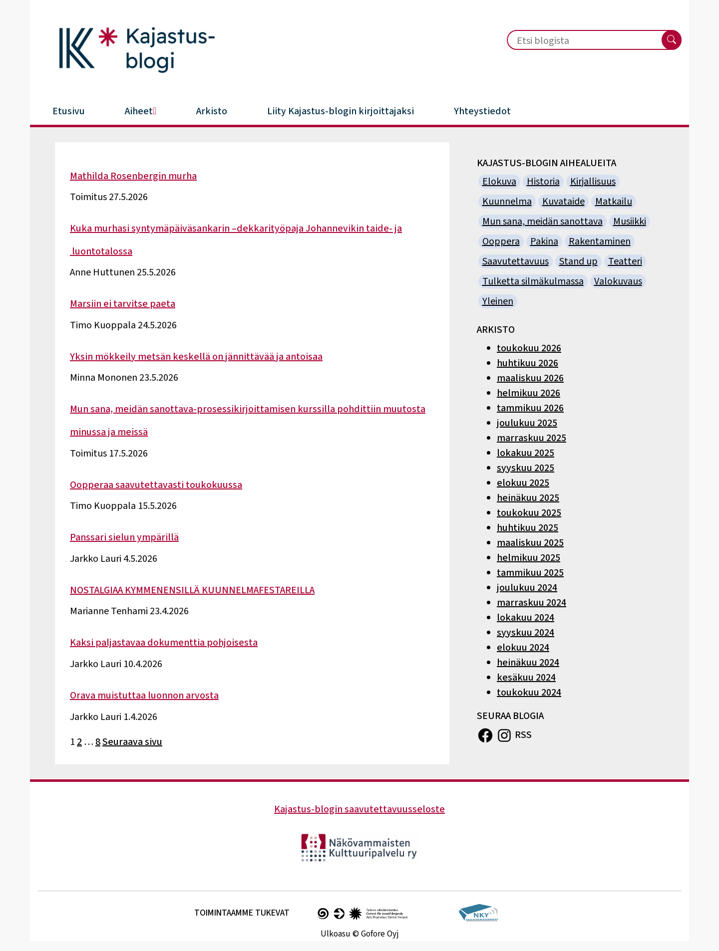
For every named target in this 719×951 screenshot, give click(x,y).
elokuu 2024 (523, 648)
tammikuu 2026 (530, 408)
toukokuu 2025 (529, 513)
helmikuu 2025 (528, 558)
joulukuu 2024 (527, 588)
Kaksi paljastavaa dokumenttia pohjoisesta (164, 643)
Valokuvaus (618, 281)
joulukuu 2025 (527, 423)
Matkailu (613, 202)
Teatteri (625, 261)
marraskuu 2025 (531, 438)
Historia (543, 182)
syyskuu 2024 (525, 633)
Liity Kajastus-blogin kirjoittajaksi (340, 111)
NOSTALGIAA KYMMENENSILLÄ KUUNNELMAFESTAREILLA (192, 590)
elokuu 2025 (523, 483)
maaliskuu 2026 (530, 378)
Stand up (578, 261)
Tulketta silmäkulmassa (533, 281)
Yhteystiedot (482, 111)
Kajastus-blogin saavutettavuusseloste (359, 809)
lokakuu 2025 (525, 453)
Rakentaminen (600, 241)
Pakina (544, 241)
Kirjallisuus (593, 182)
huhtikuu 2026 (527, 363)
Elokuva (499, 182)
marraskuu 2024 (531, 603)
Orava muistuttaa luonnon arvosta (144, 696)
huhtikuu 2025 (527, 528)
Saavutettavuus (515, 261)
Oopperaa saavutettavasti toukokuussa (156, 485)
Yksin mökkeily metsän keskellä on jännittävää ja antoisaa (196, 357)
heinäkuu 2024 (528, 663)
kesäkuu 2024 (526, 678)
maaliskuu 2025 (530, 543)
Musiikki (629, 222)
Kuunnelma (507, 202)
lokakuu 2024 (525, 618)
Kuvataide (563, 202)
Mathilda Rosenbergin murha (133, 176)
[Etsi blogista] (578, 41)
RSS (523, 734)
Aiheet (140, 111)
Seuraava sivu (132, 742)
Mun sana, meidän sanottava (542, 222)
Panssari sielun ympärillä (124, 537)
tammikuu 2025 (530, 573)
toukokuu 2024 (529, 693)
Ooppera (501, 241)
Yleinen (497, 301)
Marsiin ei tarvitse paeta (122, 304)
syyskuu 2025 (525, 468)
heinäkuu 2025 (528, 498)
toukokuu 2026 (529, 348)
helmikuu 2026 (528, 393)
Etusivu (68, 111)
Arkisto (211, 111)
